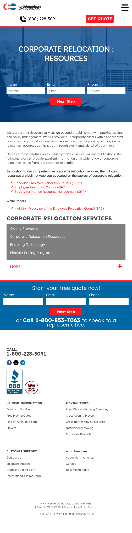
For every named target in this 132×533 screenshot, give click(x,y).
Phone (92, 84)
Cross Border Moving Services (85, 421)
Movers (11, 428)
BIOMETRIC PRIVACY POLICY (79, 514)
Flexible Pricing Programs (31, 252)
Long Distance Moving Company (87, 409)
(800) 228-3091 (42, 18)
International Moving (79, 428)
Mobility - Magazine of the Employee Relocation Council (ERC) (59, 208)
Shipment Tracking (19, 463)
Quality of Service (18, 409)
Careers (71, 463)
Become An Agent (77, 469)
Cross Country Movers (80, 415)
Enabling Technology (27, 244)
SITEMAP (44, 514)
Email (51, 84)
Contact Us (14, 457)
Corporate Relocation (80, 434)
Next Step (66, 101)
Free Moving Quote (19, 415)
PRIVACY (57, 514)
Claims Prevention (25, 228)
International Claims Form (24, 476)
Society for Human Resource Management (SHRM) (51, 192)
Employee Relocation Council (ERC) (40, 187)
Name (12, 84)
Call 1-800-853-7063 (52, 320)
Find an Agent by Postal (22, 421)
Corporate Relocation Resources (37, 236)
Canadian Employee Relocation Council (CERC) (48, 183)
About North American (80, 457)
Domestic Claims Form (21, 469)
